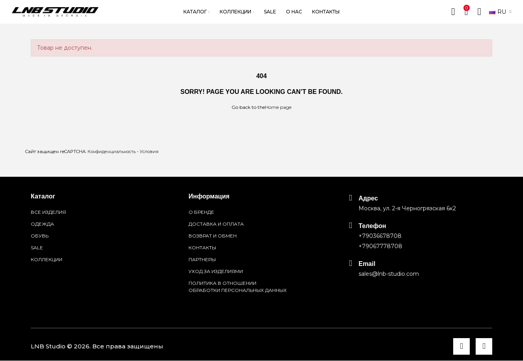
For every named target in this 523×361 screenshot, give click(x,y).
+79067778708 (380, 246)
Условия (149, 151)
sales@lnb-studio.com (389, 273)
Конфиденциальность (112, 151)
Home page (278, 107)
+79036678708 (380, 235)
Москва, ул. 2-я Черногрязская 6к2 (407, 208)
